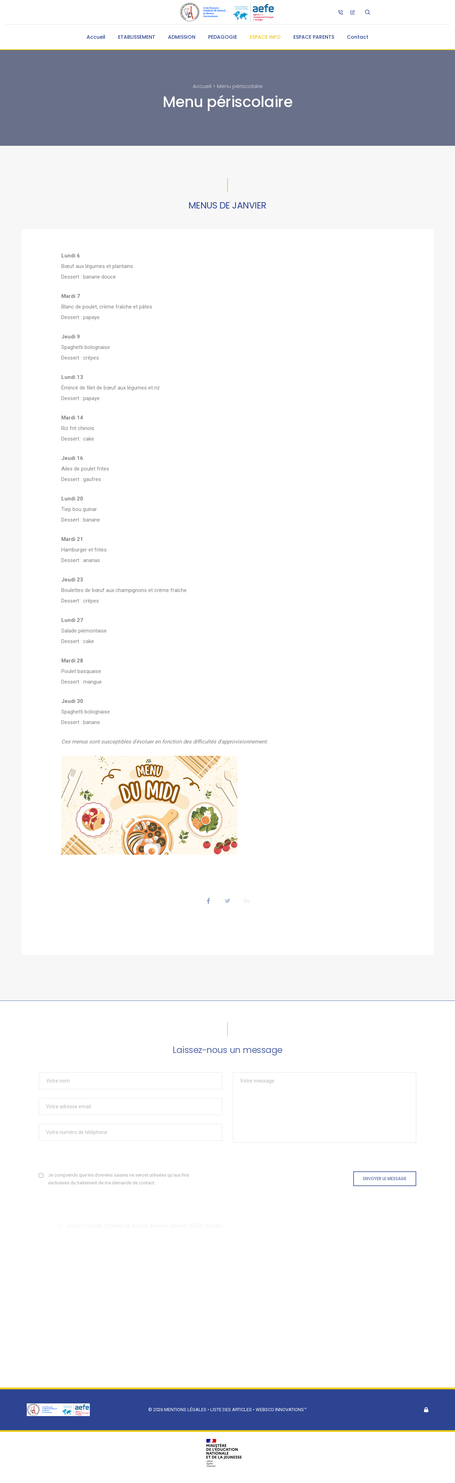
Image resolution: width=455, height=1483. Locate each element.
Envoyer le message (384, 1179)
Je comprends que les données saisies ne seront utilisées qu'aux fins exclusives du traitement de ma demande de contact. (118, 1178)
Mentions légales (185, 1409)
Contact (357, 36)
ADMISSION (181, 36)
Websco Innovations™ (281, 1409)
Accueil (96, 36)
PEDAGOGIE (222, 36)
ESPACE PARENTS (313, 36)
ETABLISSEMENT (136, 36)
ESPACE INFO (265, 36)
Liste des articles (231, 1409)
